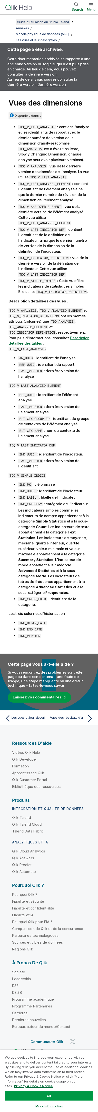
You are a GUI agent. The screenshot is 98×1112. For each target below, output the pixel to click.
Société (18, 972)
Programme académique (33, 999)
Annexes (22, 28)
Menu (91, 9)
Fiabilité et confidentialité (33, 908)
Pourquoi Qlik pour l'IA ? (32, 922)
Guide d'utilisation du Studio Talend (43, 22)
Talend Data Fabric (28, 831)
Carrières (20, 1013)
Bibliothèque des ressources (36, 786)
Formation (20, 766)
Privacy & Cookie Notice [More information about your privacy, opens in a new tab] (33, 1086)
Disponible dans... (28, 115)
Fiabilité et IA (22, 915)
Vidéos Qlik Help (26, 752)
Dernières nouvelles (29, 1020)
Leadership (21, 979)
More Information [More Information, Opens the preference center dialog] (49, 1106)
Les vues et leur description (36, 40)
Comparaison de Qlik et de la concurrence (47, 929)
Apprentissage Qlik (28, 773)
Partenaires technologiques (35, 935)
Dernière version (52, 84)
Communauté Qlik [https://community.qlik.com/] (46, 1041)
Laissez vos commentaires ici (39, 697)
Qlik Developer (24, 759)
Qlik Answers (23, 858)
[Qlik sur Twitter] (72, 1041)
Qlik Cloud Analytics (28, 851)
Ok (49, 1096)
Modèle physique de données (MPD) (42, 34)
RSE (15, 986)
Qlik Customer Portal (29, 780)
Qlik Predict (21, 865)
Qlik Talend (21, 817)
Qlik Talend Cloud (27, 824)
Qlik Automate (24, 872)
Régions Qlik (22, 949)
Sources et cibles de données (37, 942)
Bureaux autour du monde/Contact (41, 1027)
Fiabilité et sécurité (28, 901)
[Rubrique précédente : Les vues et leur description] (26, 718)
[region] (49, 1081)
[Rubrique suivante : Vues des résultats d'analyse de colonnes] (72, 718)
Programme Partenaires (32, 1006)
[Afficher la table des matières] (9, 22)
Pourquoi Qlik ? (24, 894)
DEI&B (17, 992)
